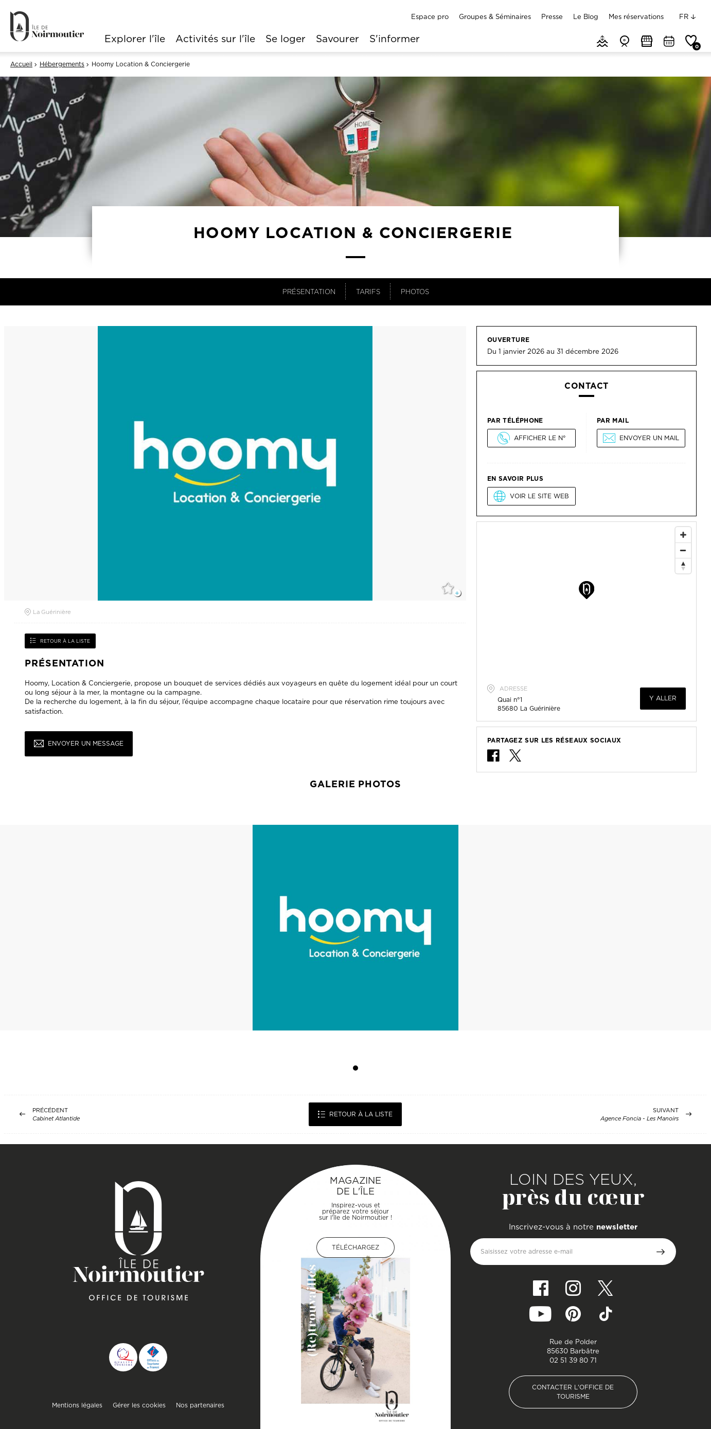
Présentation (308, 291)
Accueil (21, 64)
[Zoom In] (683, 534)
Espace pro (430, 16)
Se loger (285, 39)
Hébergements (62, 64)
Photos (415, 291)
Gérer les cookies (139, 1405)
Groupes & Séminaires (495, 16)
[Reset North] (683, 565)
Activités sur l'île (215, 39)
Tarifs (368, 291)
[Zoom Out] (683, 550)
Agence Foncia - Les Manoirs (639, 1119)
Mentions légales (77, 1405)
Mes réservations (636, 16)
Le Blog (585, 16)
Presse (552, 16)
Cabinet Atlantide (56, 1119)
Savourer (337, 39)
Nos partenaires (200, 1405)
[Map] (586, 599)
